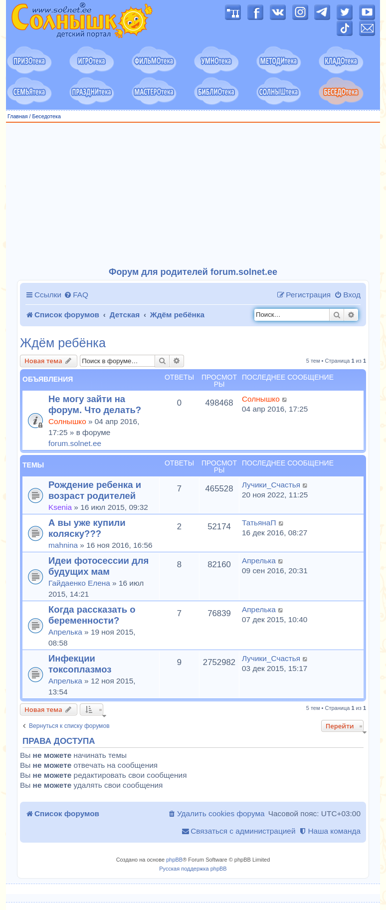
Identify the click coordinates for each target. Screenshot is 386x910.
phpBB (174, 860)
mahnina (63, 545)
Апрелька (259, 560)
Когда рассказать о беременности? (92, 615)
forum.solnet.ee (74, 443)
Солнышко (67, 421)
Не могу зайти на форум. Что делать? (94, 404)
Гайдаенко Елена (79, 583)
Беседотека (46, 116)
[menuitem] (76, 294)
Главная (17, 116)
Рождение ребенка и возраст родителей (94, 490)
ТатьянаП (259, 522)
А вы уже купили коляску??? (87, 528)
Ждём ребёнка (63, 343)
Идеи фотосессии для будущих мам (98, 566)
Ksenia (60, 507)
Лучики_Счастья (271, 484)
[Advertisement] (193, 195)
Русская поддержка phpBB (192, 869)
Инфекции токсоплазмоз (79, 664)
